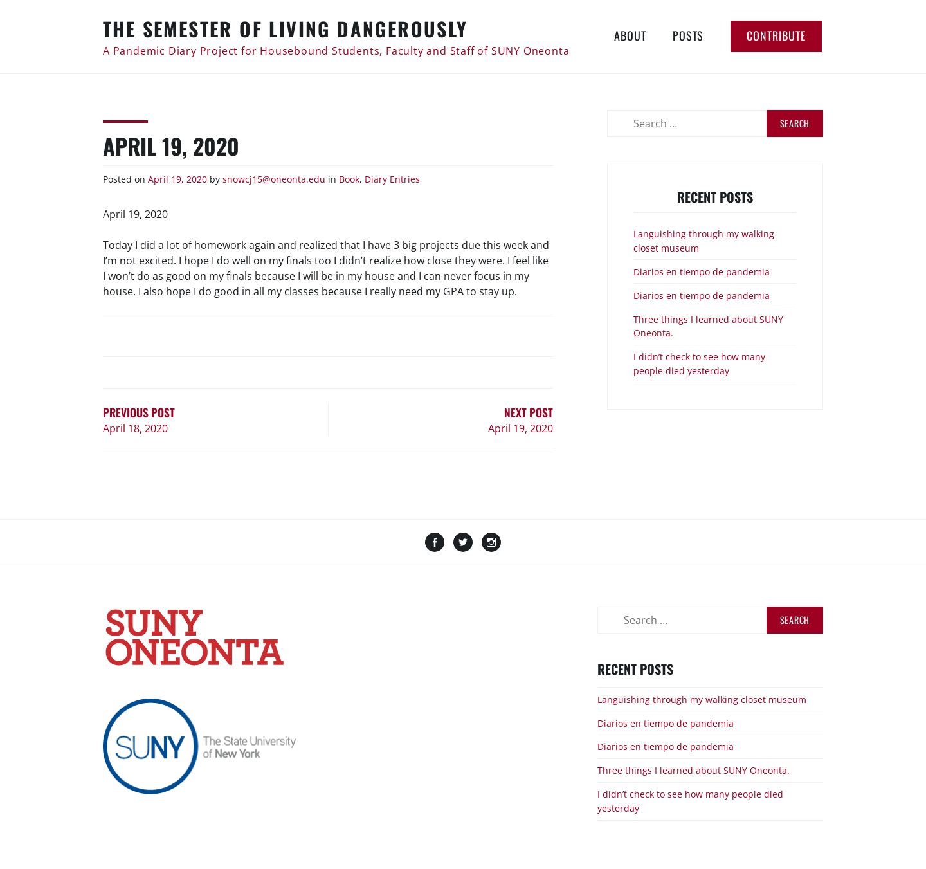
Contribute (776, 35)
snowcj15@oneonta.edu (273, 179)
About (630, 35)
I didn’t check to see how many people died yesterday (699, 364)
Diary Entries (392, 179)
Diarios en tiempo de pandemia (701, 272)
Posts (688, 35)
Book (349, 179)
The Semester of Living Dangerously (285, 28)
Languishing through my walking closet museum (701, 699)
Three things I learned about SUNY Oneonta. (693, 770)
